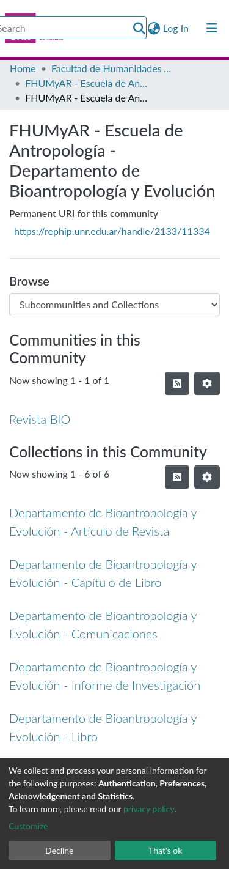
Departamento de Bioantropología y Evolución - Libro (103, 727)
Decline (59, 850)
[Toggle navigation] (212, 28)
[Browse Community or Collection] (114, 304)
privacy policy (148, 809)
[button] (154, 28)
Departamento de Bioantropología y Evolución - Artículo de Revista (103, 521)
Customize (28, 826)
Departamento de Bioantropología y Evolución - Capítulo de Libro (103, 573)
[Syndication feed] (177, 383)
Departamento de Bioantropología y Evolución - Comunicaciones (103, 624)
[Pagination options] (207, 383)
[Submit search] (139, 28)
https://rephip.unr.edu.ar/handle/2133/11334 (112, 231)
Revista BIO (39, 419)
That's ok (165, 850)
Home (23, 68)
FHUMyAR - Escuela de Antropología (86, 83)
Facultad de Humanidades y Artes (112, 68)
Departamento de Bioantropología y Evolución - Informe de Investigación (104, 675)
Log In (176, 28)
